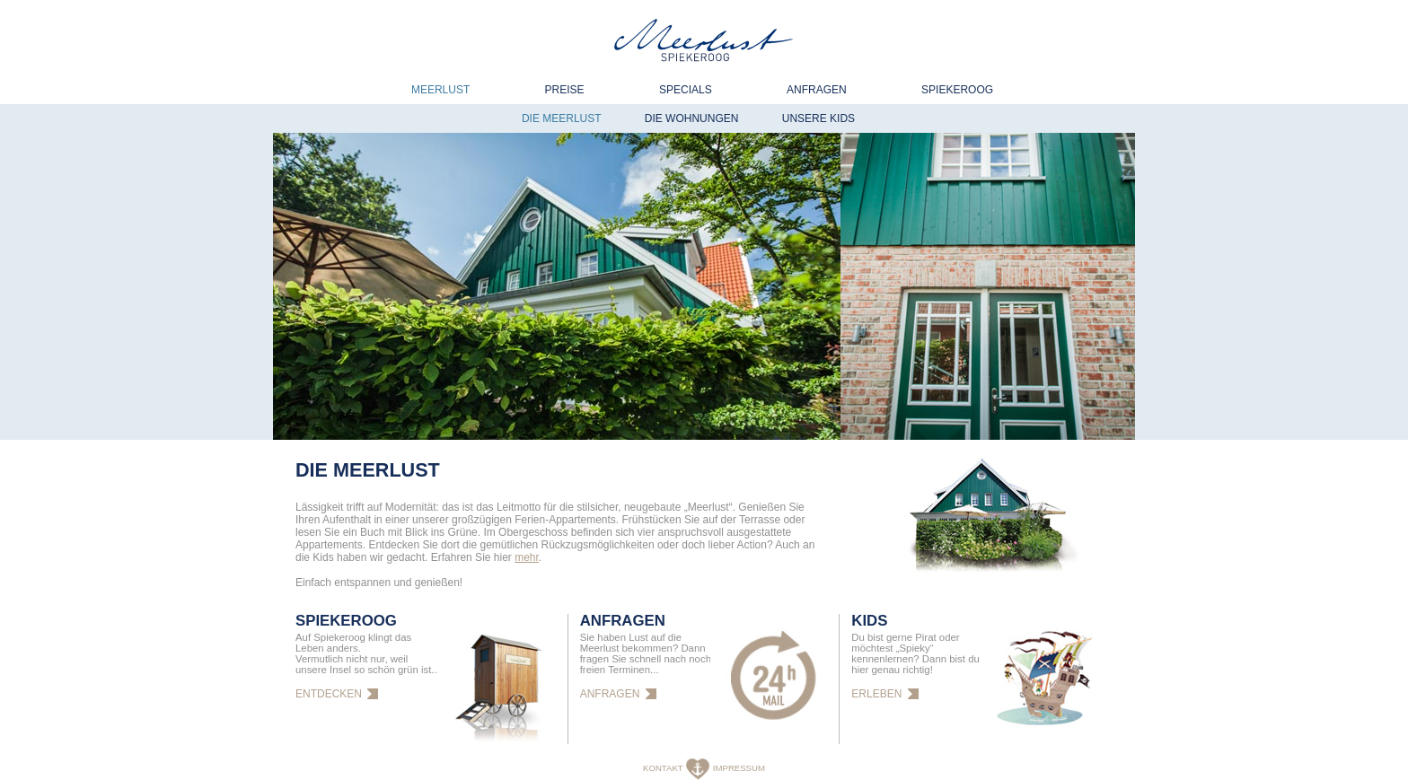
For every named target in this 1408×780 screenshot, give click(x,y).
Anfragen (817, 89)
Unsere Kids (818, 118)
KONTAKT (664, 768)
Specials (685, 89)
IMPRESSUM (739, 768)
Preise (565, 89)
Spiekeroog (957, 89)
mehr (527, 557)
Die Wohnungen (692, 118)
